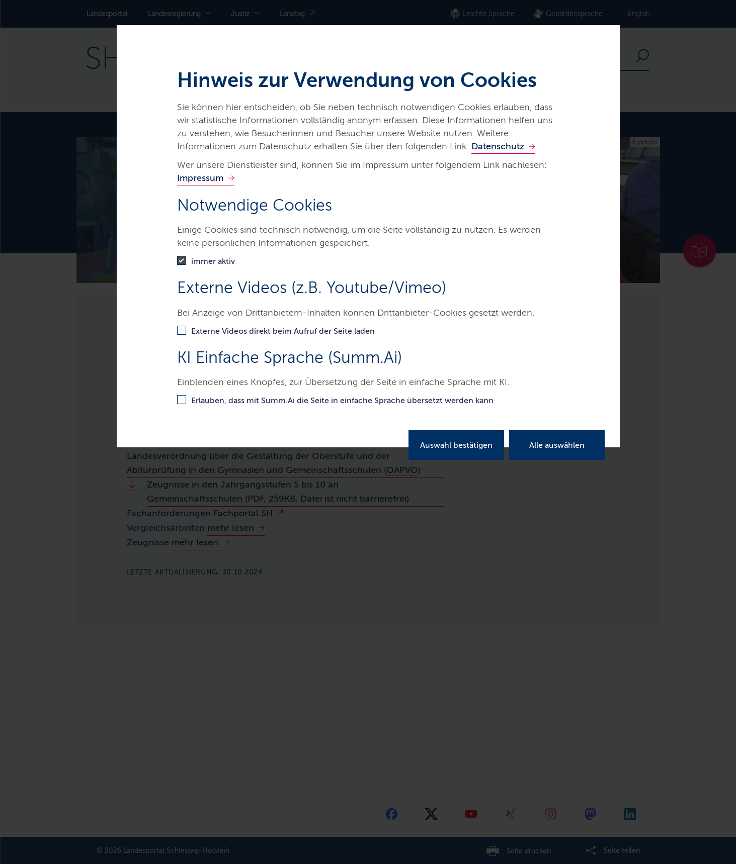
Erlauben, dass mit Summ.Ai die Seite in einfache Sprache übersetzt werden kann (342, 400)
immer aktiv (213, 261)
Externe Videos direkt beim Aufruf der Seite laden (283, 331)
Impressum (200, 177)
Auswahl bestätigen (456, 445)
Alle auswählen (557, 445)
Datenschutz (497, 146)
